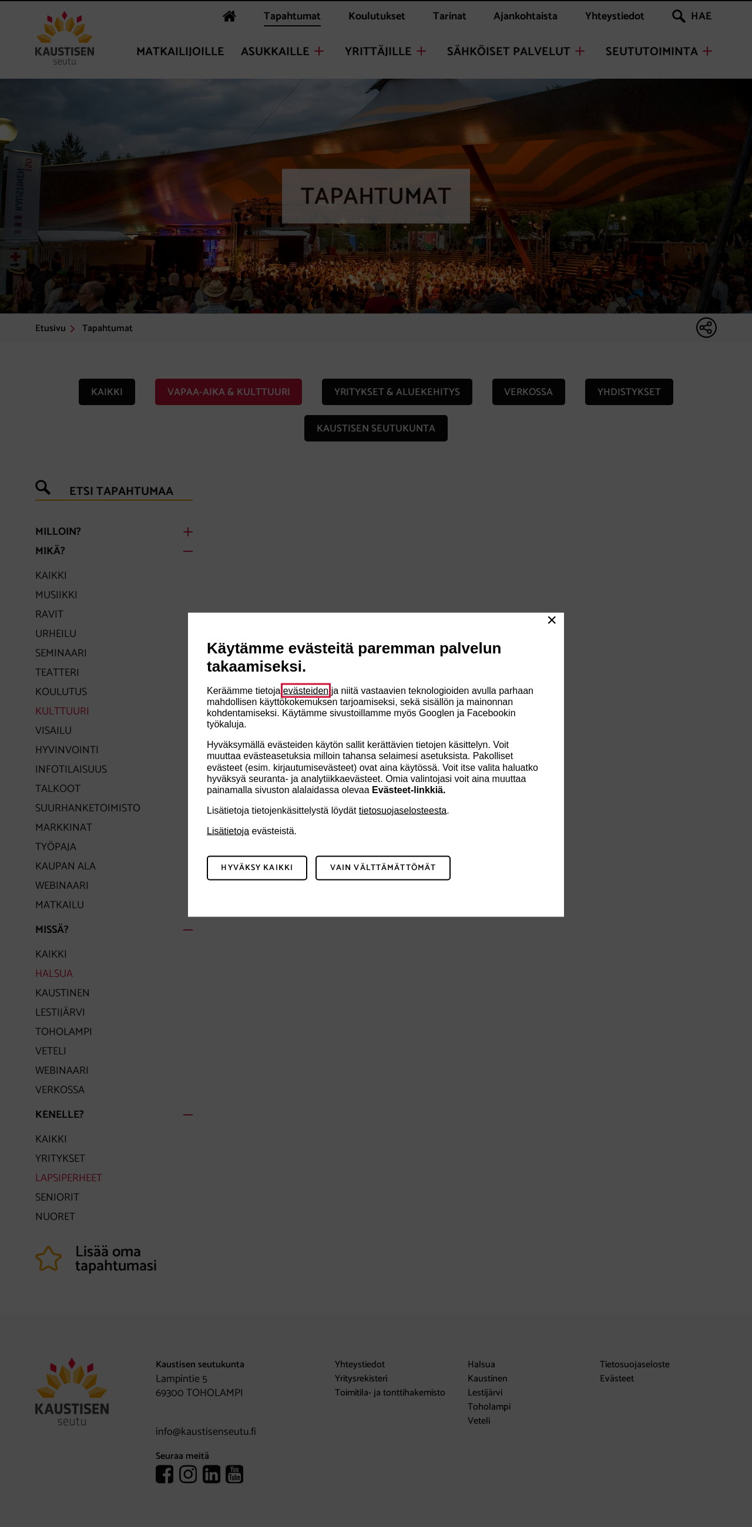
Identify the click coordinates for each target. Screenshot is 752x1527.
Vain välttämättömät (383, 868)
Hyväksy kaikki (257, 868)
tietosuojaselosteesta (402, 810)
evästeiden (305, 690)
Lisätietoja (228, 831)
